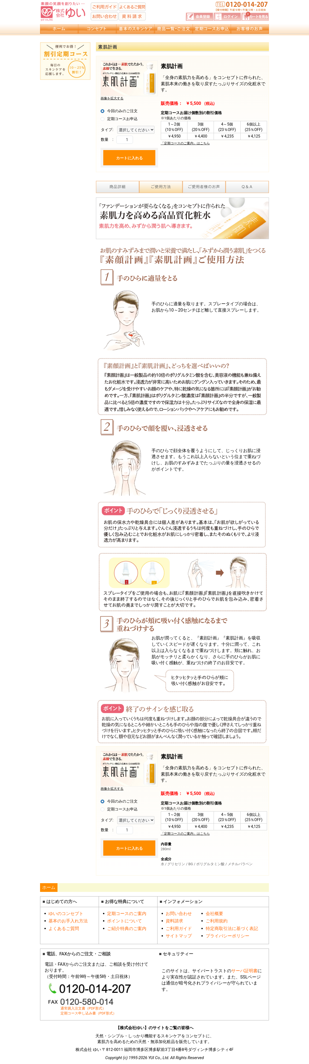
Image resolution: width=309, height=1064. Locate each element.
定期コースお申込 (122, 119)
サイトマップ (179, 935)
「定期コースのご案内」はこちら (185, 143)
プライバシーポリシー (227, 935)
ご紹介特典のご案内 (126, 928)
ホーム (48, 887)
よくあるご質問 (64, 928)
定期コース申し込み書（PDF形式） (88, 1013)
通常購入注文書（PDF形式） (83, 1008)
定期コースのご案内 (126, 913)
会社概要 (214, 913)
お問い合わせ (179, 913)
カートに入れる (129, 158)
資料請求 (174, 920)
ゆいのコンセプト (66, 913)
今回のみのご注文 (122, 111)
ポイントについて (124, 920)
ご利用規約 (217, 920)
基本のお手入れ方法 (68, 920)
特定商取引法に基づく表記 (232, 928)
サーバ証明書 (244, 970)
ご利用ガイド (179, 928)
